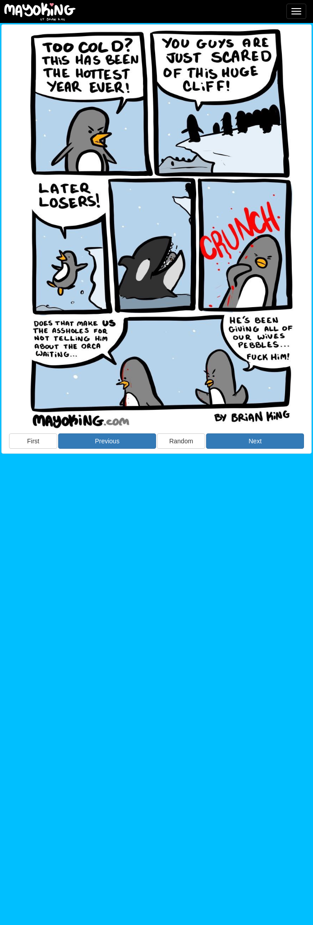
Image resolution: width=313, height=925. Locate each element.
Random (181, 441)
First (33, 441)
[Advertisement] (156, 527)
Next (255, 441)
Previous (107, 441)
